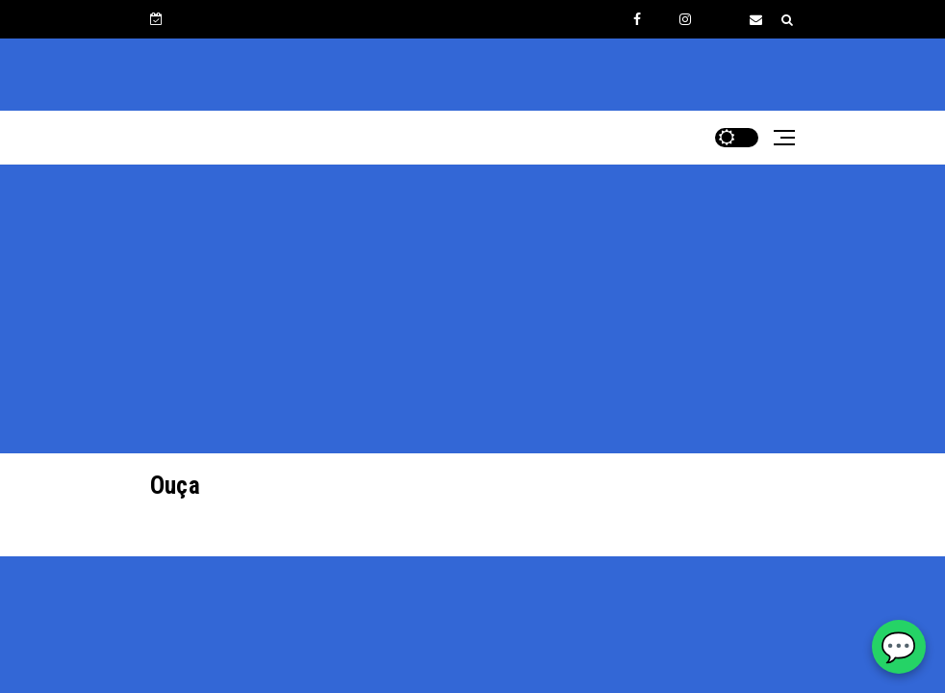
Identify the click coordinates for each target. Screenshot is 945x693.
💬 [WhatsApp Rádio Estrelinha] (898, 647)
